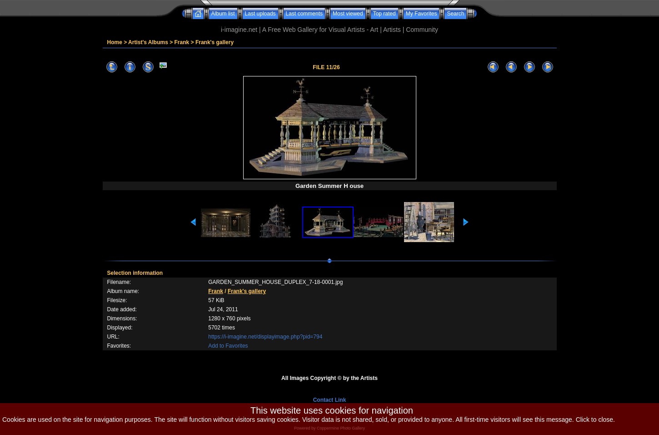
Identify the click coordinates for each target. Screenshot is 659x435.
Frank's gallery (214, 42)
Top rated (384, 13)
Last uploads (260, 13)
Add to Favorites (228, 346)
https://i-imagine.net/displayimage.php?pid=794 (265, 337)
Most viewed (348, 13)
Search (455, 13)
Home (114, 42)
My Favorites (421, 13)
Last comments (304, 13)
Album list (223, 13)
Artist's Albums (148, 42)
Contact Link (329, 400)
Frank (182, 42)
